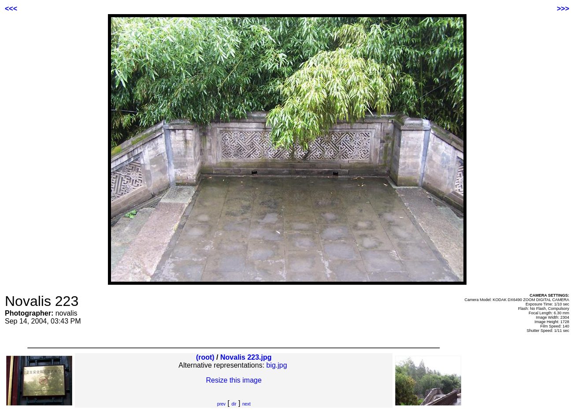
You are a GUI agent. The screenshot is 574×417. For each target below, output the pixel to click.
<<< (11, 8)
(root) (205, 357)
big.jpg (277, 365)
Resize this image (234, 380)
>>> (563, 8)
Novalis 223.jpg (246, 357)
